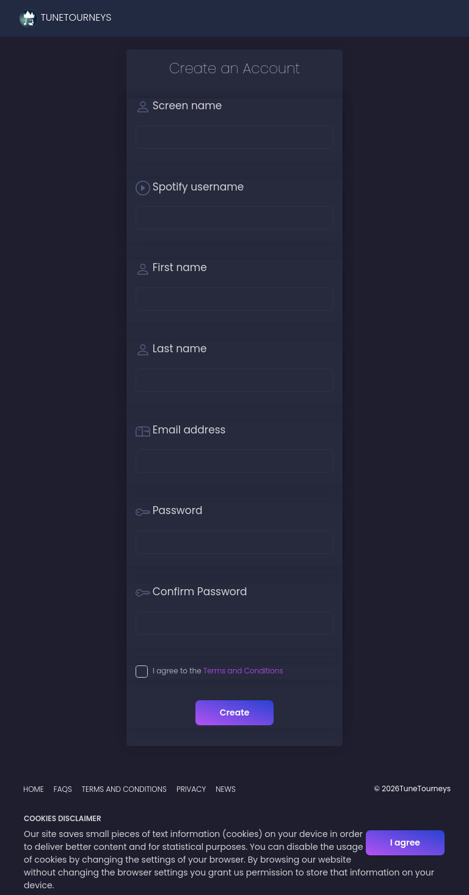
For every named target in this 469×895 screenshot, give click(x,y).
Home (33, 789)
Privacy (191, 789)
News (226, 789)
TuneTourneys (65, 18)
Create (235, 712)
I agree (405, 842)
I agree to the (218, 670)
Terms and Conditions (243, 670)
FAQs (63, 789)
